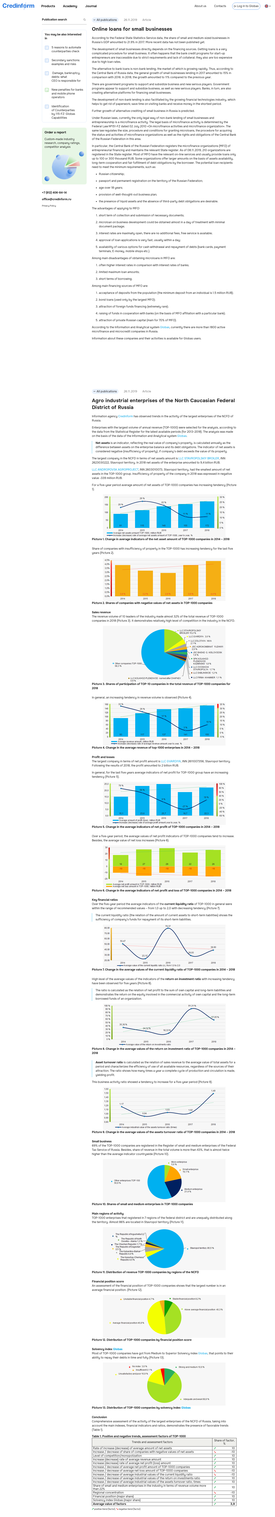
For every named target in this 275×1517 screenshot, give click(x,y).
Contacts (220, 6)
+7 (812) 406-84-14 (54, 192)
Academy (70, 6)
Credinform (125, 416)
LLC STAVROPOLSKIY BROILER (199, 458)
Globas (164, 327)
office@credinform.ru (56, 199)
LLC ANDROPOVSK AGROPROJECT (115, 469)
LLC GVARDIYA (171, 761)
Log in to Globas (246, 6)
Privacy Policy (49, 205)
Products (48, 6)
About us (200, 6)
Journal (91, 6)
